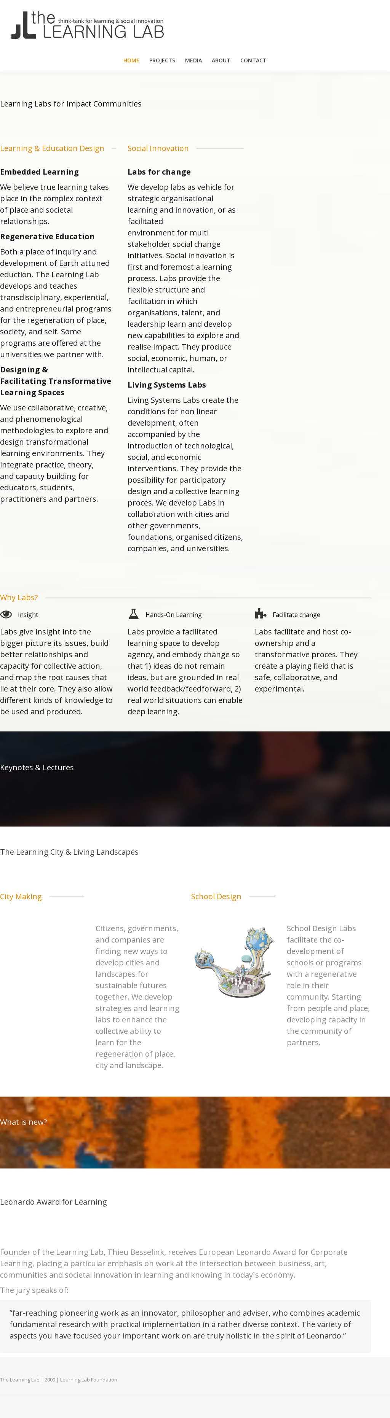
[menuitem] (131, 60)
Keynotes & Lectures (37, 767)
